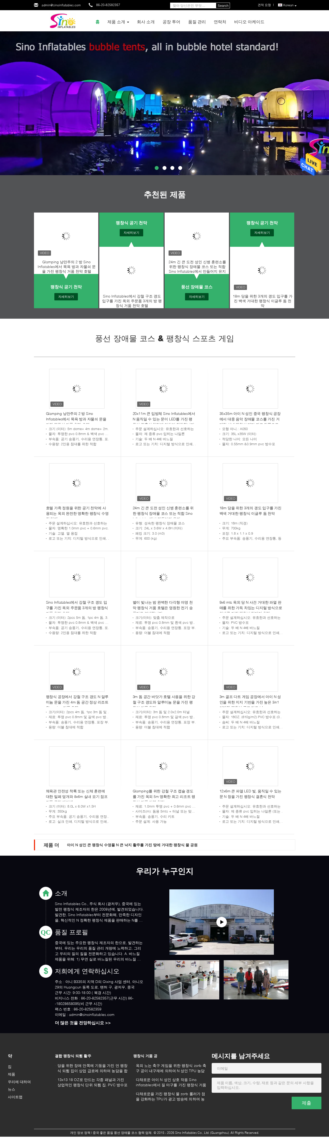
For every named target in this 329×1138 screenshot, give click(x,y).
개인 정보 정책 (80, 1133)
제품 (11, 1074)
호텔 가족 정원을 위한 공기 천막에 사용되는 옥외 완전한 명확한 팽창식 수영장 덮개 (77, 513)
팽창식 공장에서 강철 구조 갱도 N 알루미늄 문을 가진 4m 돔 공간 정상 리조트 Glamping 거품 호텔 (77, 702)
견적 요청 (264, 5)
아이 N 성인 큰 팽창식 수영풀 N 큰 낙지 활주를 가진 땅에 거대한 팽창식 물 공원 (132, 845)
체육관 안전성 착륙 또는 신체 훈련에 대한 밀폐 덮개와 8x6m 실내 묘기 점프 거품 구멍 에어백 (77, 796)
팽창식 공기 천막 (66, 286)
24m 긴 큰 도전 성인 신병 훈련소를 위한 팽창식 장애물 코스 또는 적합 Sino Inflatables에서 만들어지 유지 (197, 266)
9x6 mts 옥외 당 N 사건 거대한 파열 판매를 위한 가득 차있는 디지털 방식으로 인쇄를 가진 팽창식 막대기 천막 (251, 607)
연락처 (220, 21)
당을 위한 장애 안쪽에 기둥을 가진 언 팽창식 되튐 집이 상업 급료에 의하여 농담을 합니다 (92, 1068)
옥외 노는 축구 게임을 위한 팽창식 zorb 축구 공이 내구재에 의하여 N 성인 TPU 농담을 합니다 (171, 1068)
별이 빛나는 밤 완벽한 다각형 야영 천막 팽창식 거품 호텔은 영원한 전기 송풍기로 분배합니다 (163, 607)
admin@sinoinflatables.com (61, 5)
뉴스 (11, 1089)
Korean (290, 5)
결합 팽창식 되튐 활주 (73, 1056)
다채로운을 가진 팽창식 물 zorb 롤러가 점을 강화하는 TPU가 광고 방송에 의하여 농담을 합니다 (170, 1097)
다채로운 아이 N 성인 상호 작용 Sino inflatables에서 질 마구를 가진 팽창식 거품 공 (171, 1083)
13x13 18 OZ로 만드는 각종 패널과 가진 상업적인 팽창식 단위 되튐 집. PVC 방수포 (92, 1082)
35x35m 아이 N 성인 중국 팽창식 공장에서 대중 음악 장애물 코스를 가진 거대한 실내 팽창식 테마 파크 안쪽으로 (250, 419)
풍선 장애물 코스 (196, 286)
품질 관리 (197, 21)
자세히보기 (66, 297)
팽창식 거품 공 (145, 1056)
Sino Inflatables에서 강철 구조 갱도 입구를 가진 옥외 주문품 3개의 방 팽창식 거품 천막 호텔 (132, 301)
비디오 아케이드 (249, 21)
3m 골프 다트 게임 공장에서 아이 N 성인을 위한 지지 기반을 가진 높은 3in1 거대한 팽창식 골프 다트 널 (250, 702)
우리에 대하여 (19, 1081)
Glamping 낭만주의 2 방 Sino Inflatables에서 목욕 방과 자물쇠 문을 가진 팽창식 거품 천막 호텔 (67, 266)
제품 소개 (116, 21)
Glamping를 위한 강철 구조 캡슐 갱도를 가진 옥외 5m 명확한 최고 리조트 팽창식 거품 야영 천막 (164, 796)
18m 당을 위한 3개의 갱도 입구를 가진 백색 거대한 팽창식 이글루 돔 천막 (262, 301)
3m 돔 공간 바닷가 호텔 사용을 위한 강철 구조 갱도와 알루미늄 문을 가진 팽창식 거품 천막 (164, 702)
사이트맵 (15, 1097)
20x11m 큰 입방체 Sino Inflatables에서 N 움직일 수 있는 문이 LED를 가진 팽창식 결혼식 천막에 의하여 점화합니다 (164, 419)
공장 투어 (171, 21)
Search (223, 6)
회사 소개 (146, 21)
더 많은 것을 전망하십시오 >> (83, 1022)
